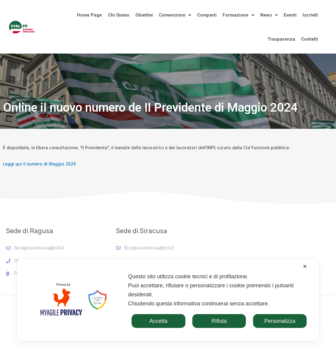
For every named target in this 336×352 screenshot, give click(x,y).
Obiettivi (144, 15)
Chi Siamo (118, 15)
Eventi (290, 15)
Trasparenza (281, 39)
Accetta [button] (159, 321)
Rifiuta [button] (219, 321)
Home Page (89, 15)
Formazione (238, 15)
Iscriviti (310, 15)
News (269, 15)
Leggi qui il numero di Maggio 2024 (39, 164)
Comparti (207, 15)
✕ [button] (305, 267)
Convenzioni (175, 15)
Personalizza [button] (279, 321)
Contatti (309, 39)
